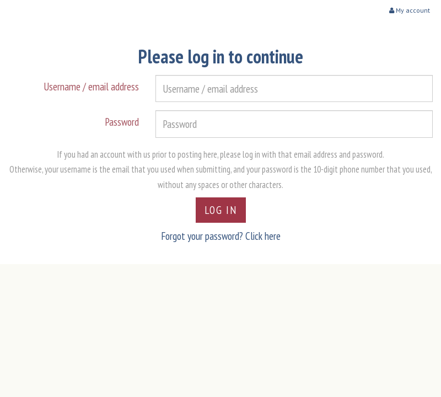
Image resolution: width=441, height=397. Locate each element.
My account (409, 10)
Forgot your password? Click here (221, 236)
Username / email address (91, 86)
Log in (221, 210)
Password (122, 121)
